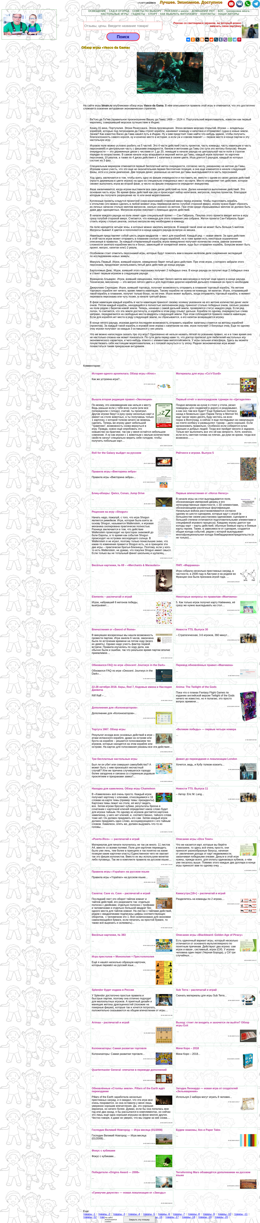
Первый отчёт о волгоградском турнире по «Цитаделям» (213, 399)
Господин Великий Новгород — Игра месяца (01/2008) (127, 1129)
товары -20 (221, 1217)
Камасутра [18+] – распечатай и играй (200, 893)
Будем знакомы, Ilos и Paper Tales (198, 1129)
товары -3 (119, 1214)
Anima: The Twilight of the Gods (196, 686)
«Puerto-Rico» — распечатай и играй (115, 839)
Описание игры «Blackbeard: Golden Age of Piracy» (209, 934)
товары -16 (155, 1217)
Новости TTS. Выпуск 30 (192, 629)
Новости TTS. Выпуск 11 (192, 788)
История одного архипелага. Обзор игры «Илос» (124, 373)
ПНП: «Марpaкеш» (188, 565)
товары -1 (89, 1214)
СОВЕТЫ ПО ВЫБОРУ (147, 11)
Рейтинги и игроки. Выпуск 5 (195, 452)
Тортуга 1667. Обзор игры (108, 729)
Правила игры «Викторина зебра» (114, 471)
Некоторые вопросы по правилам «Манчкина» (206, 596)
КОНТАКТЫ (207, 14)
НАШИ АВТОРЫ (228, 14)
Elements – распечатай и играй (112, 596)
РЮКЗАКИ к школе (176, 11)
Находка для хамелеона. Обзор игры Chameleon (123, 788)
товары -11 (241, 1214)
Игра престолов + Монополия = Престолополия (123, 956)
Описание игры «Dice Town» (194, 839)
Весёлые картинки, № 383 (109, 934)
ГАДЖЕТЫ (138, 14)
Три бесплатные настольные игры (114, 759)
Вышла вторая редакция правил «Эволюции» (122, 399)
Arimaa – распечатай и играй (110, 1022)
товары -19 (205, 1217)
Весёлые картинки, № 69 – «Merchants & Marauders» (126, 565)
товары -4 (134, 1214)
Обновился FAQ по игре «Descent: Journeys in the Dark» (128, 665)
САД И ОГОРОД (119, 11)
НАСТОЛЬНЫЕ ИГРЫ (115, 14)
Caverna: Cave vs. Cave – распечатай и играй (121, 893)
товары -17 (172, 1217)
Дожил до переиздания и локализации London (206, 759)
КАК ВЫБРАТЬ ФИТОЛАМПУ (178, 14)
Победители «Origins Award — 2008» (115, 1172)
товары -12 (90, 1217)
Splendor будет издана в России (113, 989)
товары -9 (209, 1214)
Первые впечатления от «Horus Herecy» (202, 493)
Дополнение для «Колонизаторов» (114, 707)
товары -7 (179, 1214)
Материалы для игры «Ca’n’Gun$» (198, 373)
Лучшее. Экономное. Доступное (193, 2)
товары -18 (188, 1217)
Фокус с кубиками (103, 1150)
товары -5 (149, 1214)
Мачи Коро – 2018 (187, 1048)
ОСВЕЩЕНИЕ (97, 11)
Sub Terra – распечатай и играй (196, 989)
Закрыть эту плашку (139, 1219)
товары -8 (194, 1214)
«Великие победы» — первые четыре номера (206, 729)
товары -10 (224, 1214)
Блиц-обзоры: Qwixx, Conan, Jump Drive (118, 493)
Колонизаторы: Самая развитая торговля (119, 1048)
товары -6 (164, 1214)
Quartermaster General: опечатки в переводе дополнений (129, 1069)
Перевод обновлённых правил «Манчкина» (204, 665)
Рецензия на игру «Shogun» (110, 511)
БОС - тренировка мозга (233, 11)
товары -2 (104, 1214)
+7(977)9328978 (147, 2)
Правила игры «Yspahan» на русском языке (120, 871)
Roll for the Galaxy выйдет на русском (116, 452)
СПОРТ (152, 14)
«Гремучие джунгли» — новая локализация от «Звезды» (129, 1192)
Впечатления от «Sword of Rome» (113, 629)
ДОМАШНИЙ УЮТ (203, 11)
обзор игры (146, 105)
